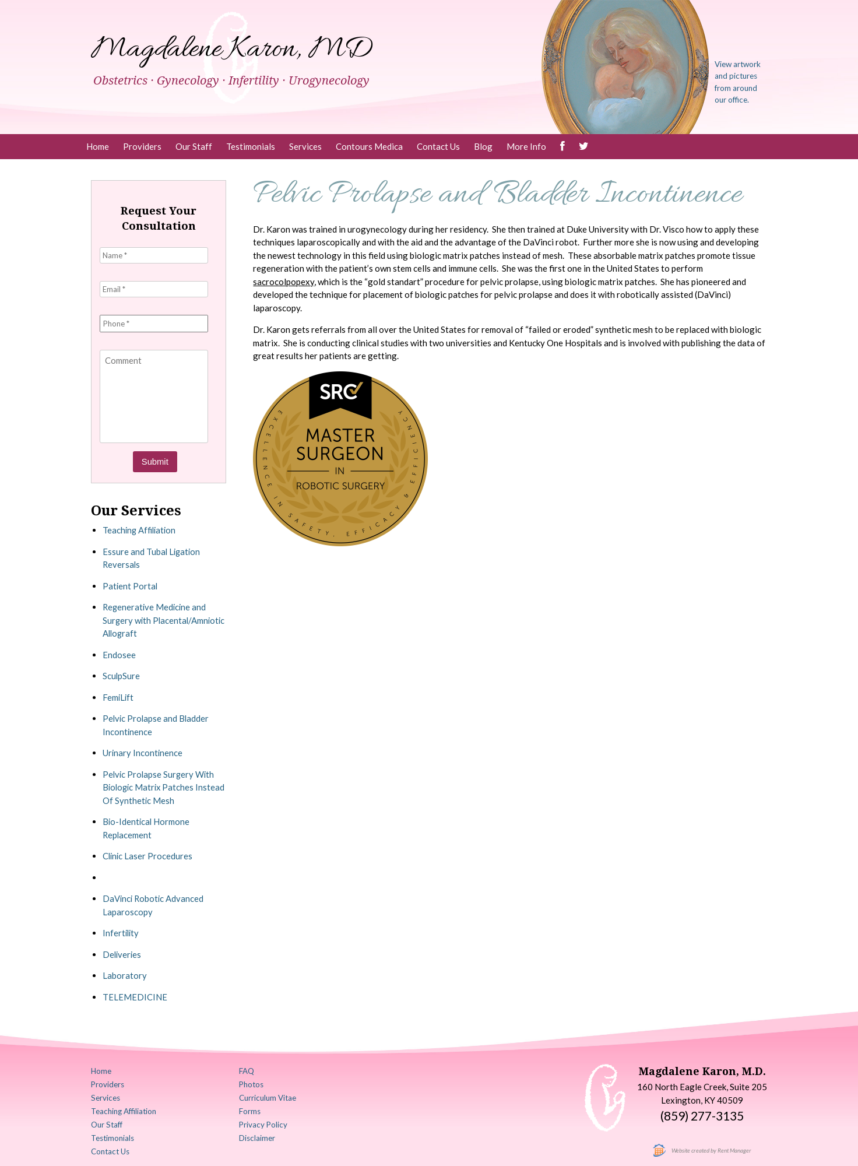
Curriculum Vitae (268, 1096)
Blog (483, 146)
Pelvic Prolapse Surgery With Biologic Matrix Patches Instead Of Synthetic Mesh (160, 785)
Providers (142, 146)
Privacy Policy (265, 1122)
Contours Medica (369, 146)
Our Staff (193, 146)
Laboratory (125, 974)
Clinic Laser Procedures (148, 854)
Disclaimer (258, 1135)
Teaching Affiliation (141, 529)
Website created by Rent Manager (711, 1148)
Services (305, 146)
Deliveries (123, 952)
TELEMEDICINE (135, 995)
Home (97, 146)
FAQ (247, 1069)
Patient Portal (131, 584)
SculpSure (121, 674)
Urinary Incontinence (143, 751)
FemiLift (119, 695)
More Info (526, 146)
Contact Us (438, 146)
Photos (252, 1082)
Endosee (119, 653)
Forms (251, 1109)
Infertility (121, 931)
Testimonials (250, 146)
